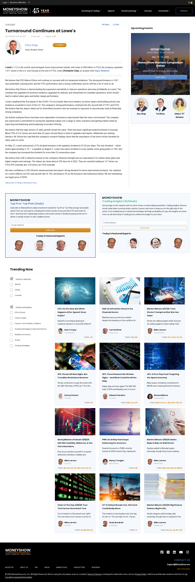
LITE (91, 337)
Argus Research (102, 70)
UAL (171, 530)
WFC (177, 530)
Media (47, 567)
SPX (181, 337)
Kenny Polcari (71, 395)
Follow (59, 45)
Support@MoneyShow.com (178, 564)
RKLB (169, 403)
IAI (175, 468)
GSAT (171, 468)
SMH (78, 468)
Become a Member (18, 2)
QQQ (132, 403)
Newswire (96, 567)
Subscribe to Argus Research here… (21, 182)
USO (86, 468)
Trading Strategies (22, 345)
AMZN (157, 403)
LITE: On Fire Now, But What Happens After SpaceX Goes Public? (72, 312)
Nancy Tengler (116, 460)
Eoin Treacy (70, 330)
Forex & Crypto (20, 318)
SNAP (178, 468)
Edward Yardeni (117, 395)
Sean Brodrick (116, 522)
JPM (180, 530)
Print (116, 25)
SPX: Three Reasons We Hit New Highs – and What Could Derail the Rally (119, 377)
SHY (75, 468)
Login (5, 2)
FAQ (36, 567)
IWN (65, 468)
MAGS (128, 403)
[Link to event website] (160, 63)
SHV (72, 468)
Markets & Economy (23, 334)
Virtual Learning (128, 11)
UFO (177, 337)
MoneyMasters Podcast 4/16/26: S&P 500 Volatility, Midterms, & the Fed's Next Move (75, 443)
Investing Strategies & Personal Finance (30, 329)
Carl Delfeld (115, 330)
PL (166, 403)
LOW (54, 36)
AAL (167, 530)
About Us (24, 567)
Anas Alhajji (141, 114)
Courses (148, 11)
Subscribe (50, 230)
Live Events (164, 11)
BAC (168, 468)
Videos (17, 290)
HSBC (132, 337)
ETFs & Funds (20, 312)
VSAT (177, 403)
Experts (111, 11)
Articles (18, 284)
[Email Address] (50, 225)
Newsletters (79, 567)
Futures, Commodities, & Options (28, 323)
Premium (184, 11)
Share (105, 25)
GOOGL (162, 403)
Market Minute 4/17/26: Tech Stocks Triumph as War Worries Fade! (163, 312)
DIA (82, 530)
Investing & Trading (91, 11)
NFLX (169, 337)
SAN (136, 337)
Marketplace (61, 567)
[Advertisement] (160, 146)
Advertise (9, 567)
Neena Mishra (161, 395)
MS (181, 468)
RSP (88, 530)
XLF (90, 468)
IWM (84, 530)
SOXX (174, 337)
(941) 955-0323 (183, 569)
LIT (136, 530)
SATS (173, 403)
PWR (136, 468)
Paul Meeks (160, 114)
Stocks (17, 340)
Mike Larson (160, 330)
